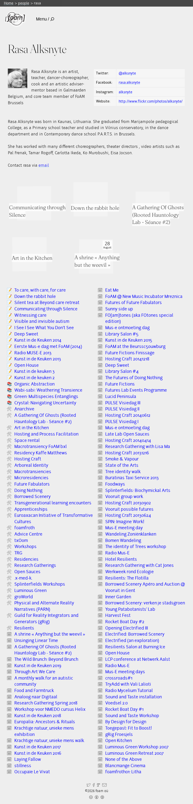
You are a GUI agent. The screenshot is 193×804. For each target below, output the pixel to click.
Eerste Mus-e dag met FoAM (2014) (48, 346)
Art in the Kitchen (31, 427)
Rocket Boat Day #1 (124, 709)
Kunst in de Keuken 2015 (128, 340)
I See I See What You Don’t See (44, 327)
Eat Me (112, 290)
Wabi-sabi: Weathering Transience (48, 390)
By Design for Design (125, 721)
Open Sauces (27, 571)
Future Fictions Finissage (129, 353)
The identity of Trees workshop (135, 546)
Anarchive (24, 409)
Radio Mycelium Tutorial (129, 690)
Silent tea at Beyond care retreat (46, 302)
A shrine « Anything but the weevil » (49, 634)
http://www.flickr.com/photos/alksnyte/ (151, 101)
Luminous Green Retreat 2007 (134, 753)
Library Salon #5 (121, 334)
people (23, 3)
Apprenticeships (31, 509)
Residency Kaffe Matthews (40, 453)
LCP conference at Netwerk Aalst (137, 659)
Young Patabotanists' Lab (130, 609)
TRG (18, 553)
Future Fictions (120, 384)
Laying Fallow (27, 759)
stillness (22, 765)
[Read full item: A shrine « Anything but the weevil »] (96, 256)
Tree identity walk (123, 471)
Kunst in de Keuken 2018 (37, 715)
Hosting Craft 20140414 (128, 440)
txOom (21, 540)
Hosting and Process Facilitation (46, 434)
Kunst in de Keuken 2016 (37, 753)
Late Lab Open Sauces (127, 434)
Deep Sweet (26, 334)
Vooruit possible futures (129, 509)
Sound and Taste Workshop (132, 715)
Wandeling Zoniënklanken (130, 534)
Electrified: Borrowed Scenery (134, 634)
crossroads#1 (118, 678)
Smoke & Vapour (122, 459)
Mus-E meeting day (124, 527)
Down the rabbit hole (35, 296)
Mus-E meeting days (125, 671)
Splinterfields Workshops (39, 584)
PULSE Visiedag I (121, 421)
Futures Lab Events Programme (136, 390)
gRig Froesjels (119, 734)
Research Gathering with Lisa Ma (137, 446)
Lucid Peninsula (120, 396)
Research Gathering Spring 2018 (45, 703)
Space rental (27, 440)
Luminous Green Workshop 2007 (137, 747)
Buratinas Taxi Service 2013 (132, 477)
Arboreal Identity (31, 465)
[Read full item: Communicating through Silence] (34, 203)
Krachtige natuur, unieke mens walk (49, 740)
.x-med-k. (23, 578)
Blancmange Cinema (125, 765)
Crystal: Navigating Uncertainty (45, 403)
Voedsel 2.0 (116, 703)
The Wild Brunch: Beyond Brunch (46, 659)
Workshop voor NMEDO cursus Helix (50, 709)
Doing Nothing (28, 490)
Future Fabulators (32, 484)
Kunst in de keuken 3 (34, 371)
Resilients (24, 628)
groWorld (23, 597)
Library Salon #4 (122, 371)
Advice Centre (28, 534)
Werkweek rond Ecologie (129, 571)
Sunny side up (119, 309)
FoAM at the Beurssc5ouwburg (135, 346)
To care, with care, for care (40, 290)
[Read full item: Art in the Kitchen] (29, 254)
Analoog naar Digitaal (35, 697)
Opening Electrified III (126, 628)
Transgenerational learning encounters (52, 503)
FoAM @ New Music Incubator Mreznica (144, 296)
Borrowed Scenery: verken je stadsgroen (145, 603)
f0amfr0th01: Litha (123, 771)
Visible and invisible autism (41, 321)
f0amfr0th (24, 527)
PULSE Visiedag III (122, 403)
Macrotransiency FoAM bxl (40, 446)
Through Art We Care (34, 671)
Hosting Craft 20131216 (127, 453)
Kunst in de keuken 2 (34, 377)
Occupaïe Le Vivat (32, 771)
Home (8, 3)
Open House (26, 365)
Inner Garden (118, 597)
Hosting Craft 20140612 (127, 415)
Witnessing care (30, 315)
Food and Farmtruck (34, 690)
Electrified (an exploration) (132, 640)
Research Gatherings (35, 565)
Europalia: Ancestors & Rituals (44, 721)
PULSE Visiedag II (122, 409)
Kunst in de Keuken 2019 (37, 665)
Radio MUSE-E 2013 (32, 353)
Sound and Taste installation (133, 697)
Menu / (45, 19)
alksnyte (125, 92)
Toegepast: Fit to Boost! (128, 728)
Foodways (115, 484)
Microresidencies (31, 477)
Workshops (25, 546)
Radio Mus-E (117, 553)
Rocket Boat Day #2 (124, 621)
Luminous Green (30, 590)
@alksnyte (127, 73)
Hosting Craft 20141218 (127, 359)
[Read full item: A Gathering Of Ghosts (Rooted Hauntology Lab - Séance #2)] (152, 209)
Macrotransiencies (32, 471)
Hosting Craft (27, 459)
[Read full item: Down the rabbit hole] (90, 199)
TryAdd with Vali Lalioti (128, 684)
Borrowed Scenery (32, 496)
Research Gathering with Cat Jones (139, 565)
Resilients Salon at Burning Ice (135, 647)
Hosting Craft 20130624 (128, 515)
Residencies (26, 559)
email (44, 165)
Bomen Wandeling (123, 540)
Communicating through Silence (45, 309)
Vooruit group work (124, 496)
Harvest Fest (118, 615)
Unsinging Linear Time (36, 640)
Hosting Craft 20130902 (128, 503)
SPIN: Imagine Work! (124, 521)
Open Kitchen (118, 740)
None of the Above (123, 759)
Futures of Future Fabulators (133, 302)
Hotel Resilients (121, 559)
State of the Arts (121, 465)
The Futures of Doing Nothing (134, 377)
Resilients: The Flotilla (127, 578)
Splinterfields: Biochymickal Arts (137, 490)
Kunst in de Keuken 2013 (37, 359)
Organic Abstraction (34, 384)
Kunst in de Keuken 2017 (37, 747)
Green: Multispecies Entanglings (46, 396)
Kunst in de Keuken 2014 (37, 340)
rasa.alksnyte (129, 82)
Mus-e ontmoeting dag (127, 327)
